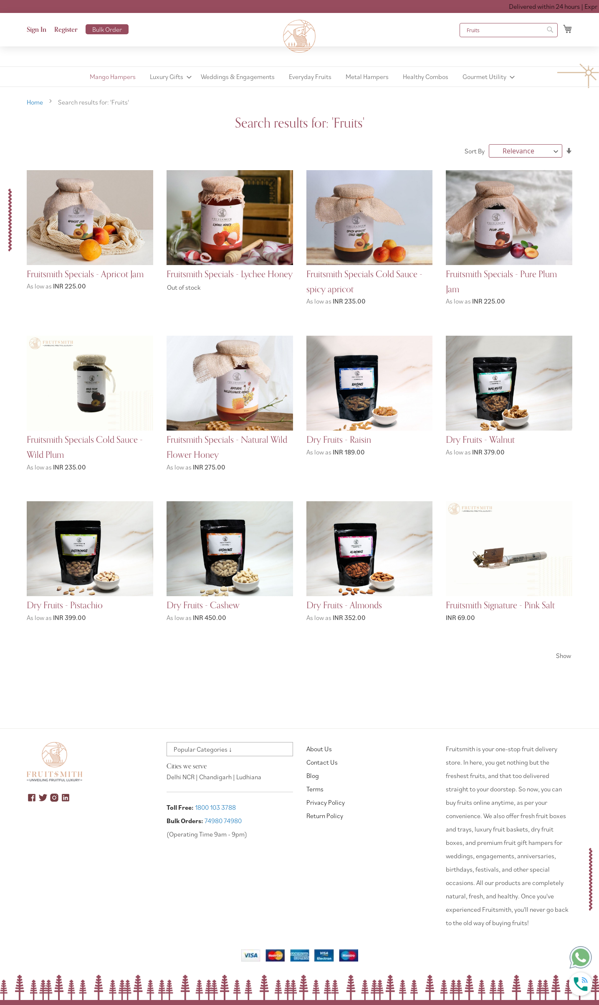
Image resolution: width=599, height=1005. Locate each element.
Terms (315, 789)
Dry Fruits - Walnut (480, 439)
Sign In (36, 29)
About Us (319, 749)
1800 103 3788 (215, 807)
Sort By (475, 151)
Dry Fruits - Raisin (338, 439)
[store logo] (299, 36)
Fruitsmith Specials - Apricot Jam (85, 274)
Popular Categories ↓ (203, 749)
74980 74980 (223, 820)
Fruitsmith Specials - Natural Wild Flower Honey (227, 447)
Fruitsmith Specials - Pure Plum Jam (501, 282)
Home (35, 102)
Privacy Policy (325, 802)
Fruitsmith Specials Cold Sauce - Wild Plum (85, 447)
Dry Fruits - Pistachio (65, 604)
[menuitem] (113, 77)
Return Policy (324, 815)
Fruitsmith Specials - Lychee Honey (230, 274)
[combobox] (509, 30)
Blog (312, 775)
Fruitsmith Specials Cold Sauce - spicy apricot (364, 282)
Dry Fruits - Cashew (203, 604)
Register (66, 29)
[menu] (299, 77)
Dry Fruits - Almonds (344, 604)
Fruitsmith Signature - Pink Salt (500, 604)
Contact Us (322, 762)
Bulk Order (107, 29)
